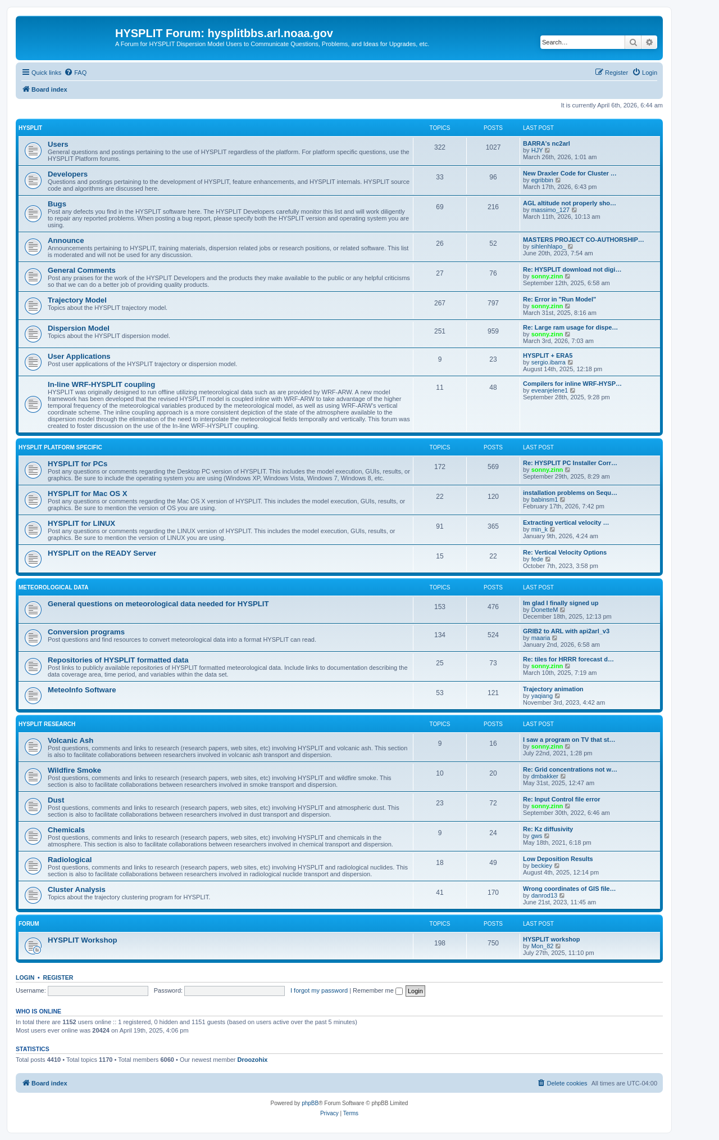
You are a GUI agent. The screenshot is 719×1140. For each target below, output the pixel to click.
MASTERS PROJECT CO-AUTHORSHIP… (583, 239)
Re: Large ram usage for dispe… (570, 327)
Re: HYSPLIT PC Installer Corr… (570, 462)
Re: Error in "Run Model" (559, 299)
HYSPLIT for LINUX (81, 523)
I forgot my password (319, 990)
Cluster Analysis (77, 889)
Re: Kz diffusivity (548, 829)
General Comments (82, 270)
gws (537, 835)
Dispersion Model (79, 328)
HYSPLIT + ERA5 (547, 355)
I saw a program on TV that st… (569, 739)
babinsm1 (544, 499)
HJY (537, 150)
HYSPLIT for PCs (77, 463)
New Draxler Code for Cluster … (570, 173)
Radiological (70, 859)
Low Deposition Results (558, 858)
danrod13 (544, 895)
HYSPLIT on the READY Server (102, 553)
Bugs (57, 204)
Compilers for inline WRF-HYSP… (572, 383)
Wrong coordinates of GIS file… (569, 888)
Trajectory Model (77, 300)
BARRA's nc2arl (546, 143)
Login (25, 977)
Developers (68, 174)
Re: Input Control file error (561, 799)
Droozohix (253, 1059)
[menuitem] (75, 72)
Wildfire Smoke (74, 770)
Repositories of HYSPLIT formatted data (118, 660)
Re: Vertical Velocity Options (565, 552)
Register (58, 977)
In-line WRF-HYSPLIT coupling (101, 384)
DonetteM (544, 609)
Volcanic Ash (70, 740)
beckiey (541, 865)
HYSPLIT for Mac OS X (87, 493)
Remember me (378, 990)
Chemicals (66, 830)
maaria (540, 637)
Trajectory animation (553, 689)
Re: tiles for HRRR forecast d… (568, 659)
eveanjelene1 (549, 390)
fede (537, 559)
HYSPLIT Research (47, 724)
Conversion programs (86, 632)
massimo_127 (550, 209)
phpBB (310, 1103)
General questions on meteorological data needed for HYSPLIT (158, 604)
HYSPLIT (30, 128)
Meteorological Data (53, 587)
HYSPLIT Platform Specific (60, 447)
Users (58, 144)
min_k (539, 529)
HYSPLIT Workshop (82, 940)
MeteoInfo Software (82, 690)
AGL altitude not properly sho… (569, 203)
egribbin (542, 180)
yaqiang (542, 695)
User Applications (79, 356)
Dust (56, 800)
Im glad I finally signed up (560, 603)
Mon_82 (542, 946)
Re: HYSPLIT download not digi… (572, 269)
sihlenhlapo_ (548, 246)
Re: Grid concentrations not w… (570, 769)
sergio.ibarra (548, 362)
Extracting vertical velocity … (566, 522)
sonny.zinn (547, 276)
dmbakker (544, 776)
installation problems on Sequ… (570, 492)
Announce (66, 240)
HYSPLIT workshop (551, 939)
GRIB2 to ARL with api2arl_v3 (566, 631)
